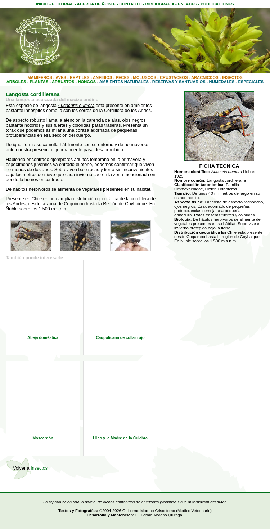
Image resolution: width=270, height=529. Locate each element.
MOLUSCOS (144, 77)
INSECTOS (232, 77)
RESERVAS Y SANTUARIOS (179, 82)
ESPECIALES (251, 82)
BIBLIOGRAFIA (159, 4)
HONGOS (87, 82)
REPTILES (80, 77)
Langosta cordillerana (33, 94)
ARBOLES (16, 82)
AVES (60, 77)
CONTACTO (130, 4)
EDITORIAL (62, 4)
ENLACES (187, 4)
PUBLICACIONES (217, 4)
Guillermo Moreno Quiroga (158, 515)
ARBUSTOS (63, 82)
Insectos (39, 468)
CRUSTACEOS (174, 77)
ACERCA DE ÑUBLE (96, 4)
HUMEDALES (222, 82)
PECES (122, 77)
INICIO (42, 4)
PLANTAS (39, 82)
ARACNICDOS (205, 77)
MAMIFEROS (39, 77)
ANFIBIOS (102, 77)
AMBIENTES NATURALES (124, 82)
